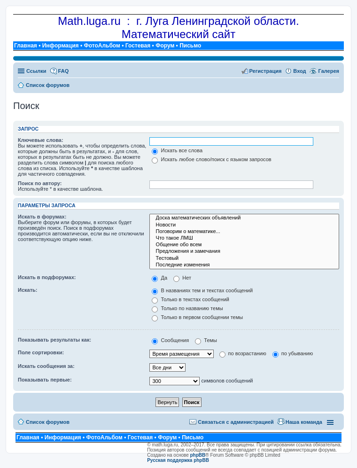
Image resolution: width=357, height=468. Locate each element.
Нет (182, 278)
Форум (164, 45)
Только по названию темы (187, 308)
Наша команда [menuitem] (304, 422)
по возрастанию (242, 353)
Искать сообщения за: (46, 366)
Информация (60, 45)
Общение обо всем (244, 245)
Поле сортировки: (41, 352)
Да (159, 278)
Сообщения (170, 340)
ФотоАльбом (102, 45)
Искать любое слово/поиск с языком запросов (211, 159)
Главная (25, 45)
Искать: (27, 290)
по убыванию (292, 353)
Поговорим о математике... (244, 231)
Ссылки (36, 71)
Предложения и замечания (244, 251)
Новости (244, 225)
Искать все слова (177, 150)
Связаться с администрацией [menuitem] (236, 422)
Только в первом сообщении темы (197, 317)
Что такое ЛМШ (244, 238)
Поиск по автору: (40, 183)
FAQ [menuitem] (63, 71)
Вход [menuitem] (299, 71)
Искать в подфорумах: (47, 277)
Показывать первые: (45, 379)
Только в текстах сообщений (190, 299)
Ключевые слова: (40, 140)
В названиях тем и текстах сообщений (202, 290)
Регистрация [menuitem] (265, 71)
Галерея (328, 71)
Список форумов (48, 422)
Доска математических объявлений (244, 218)
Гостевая (138, 45)
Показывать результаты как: (54, 340)
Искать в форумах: (42, 216)
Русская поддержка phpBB (178, 460)
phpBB (198, 455)
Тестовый (244, 258)
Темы (206, 340)
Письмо (190, 45)
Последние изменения (244, 265)
